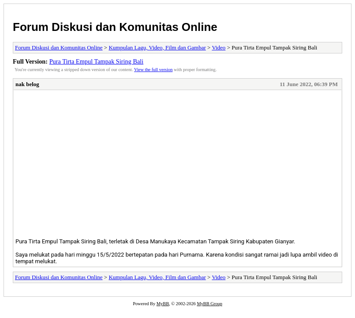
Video (218, 47)
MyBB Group (209, 303)
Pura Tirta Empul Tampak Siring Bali (96, 61)
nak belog (27, 84)
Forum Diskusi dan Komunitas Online (115, 27)
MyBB (163, 303)
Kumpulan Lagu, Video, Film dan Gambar (157, 47)
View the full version (153, 69)
